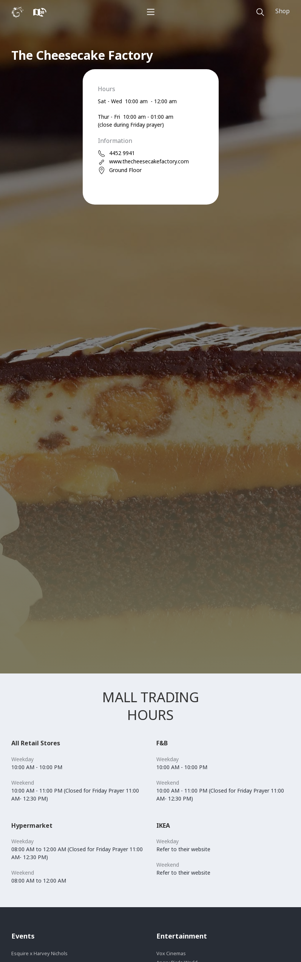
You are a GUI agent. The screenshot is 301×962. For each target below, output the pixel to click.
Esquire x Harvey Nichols (39, 953)
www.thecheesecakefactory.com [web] (143, 162)
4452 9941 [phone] (116, 153)
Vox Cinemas (171, 953)
